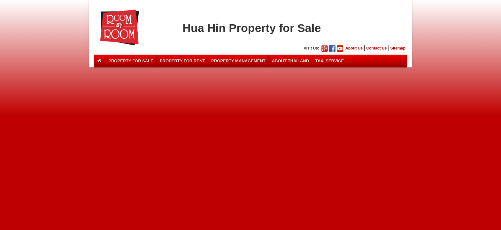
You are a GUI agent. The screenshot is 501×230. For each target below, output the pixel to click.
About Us (354, 48)
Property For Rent (182, 60)
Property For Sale (130, 60)
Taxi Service (329, 60)
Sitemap (397, 48)
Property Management (238, 60)
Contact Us (376, 48)
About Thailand (290, 60)
